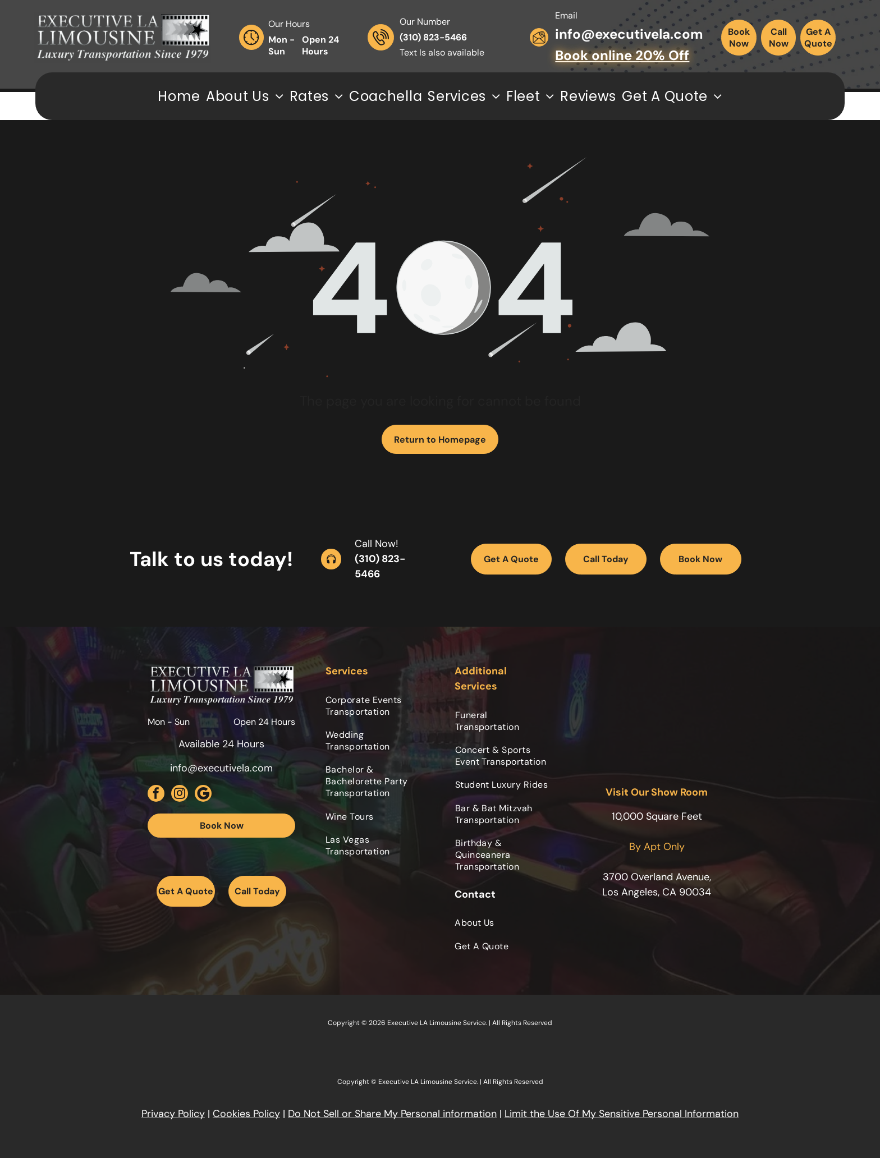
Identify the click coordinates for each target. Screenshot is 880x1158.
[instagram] (179, 795)
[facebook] (156, 795)
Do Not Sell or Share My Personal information (392, 1113)
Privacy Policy (173, 1113)
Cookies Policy (246, 1113)
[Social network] (203, 795)
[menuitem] (179, 96)
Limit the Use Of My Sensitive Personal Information (622, 1113)
